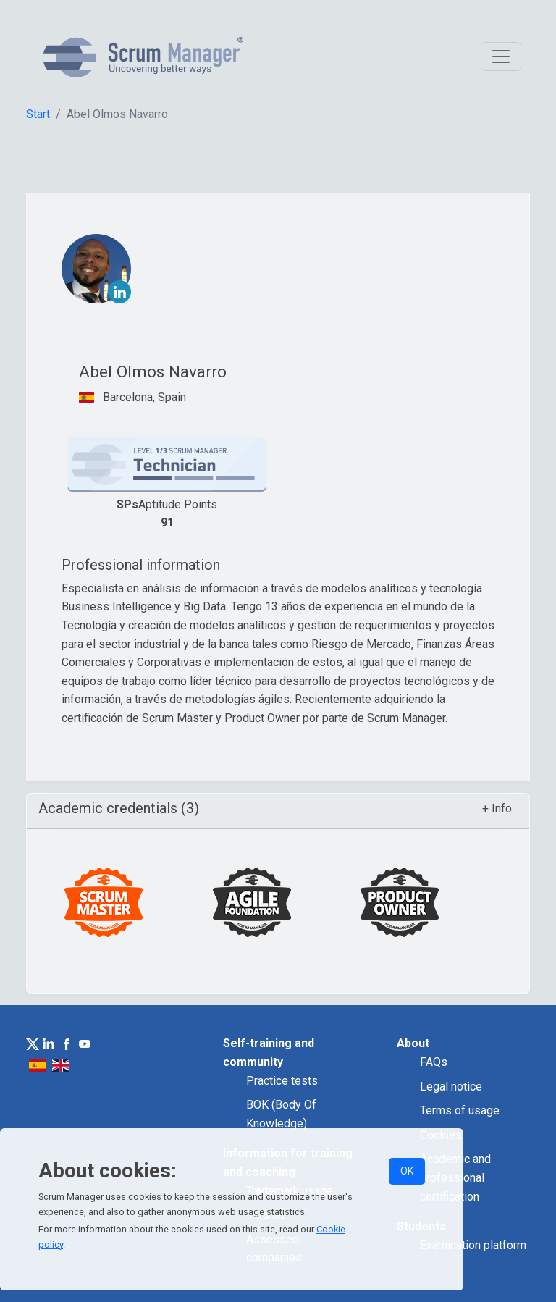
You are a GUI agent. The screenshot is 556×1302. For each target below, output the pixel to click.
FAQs (433, 1062)
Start (38, 114)
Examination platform (473, 1245)
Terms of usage (460, 1110)
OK (406, 1171)
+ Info (497, 808)
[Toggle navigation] (501, 56)
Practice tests (282, 1081)
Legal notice (451, 1086)
